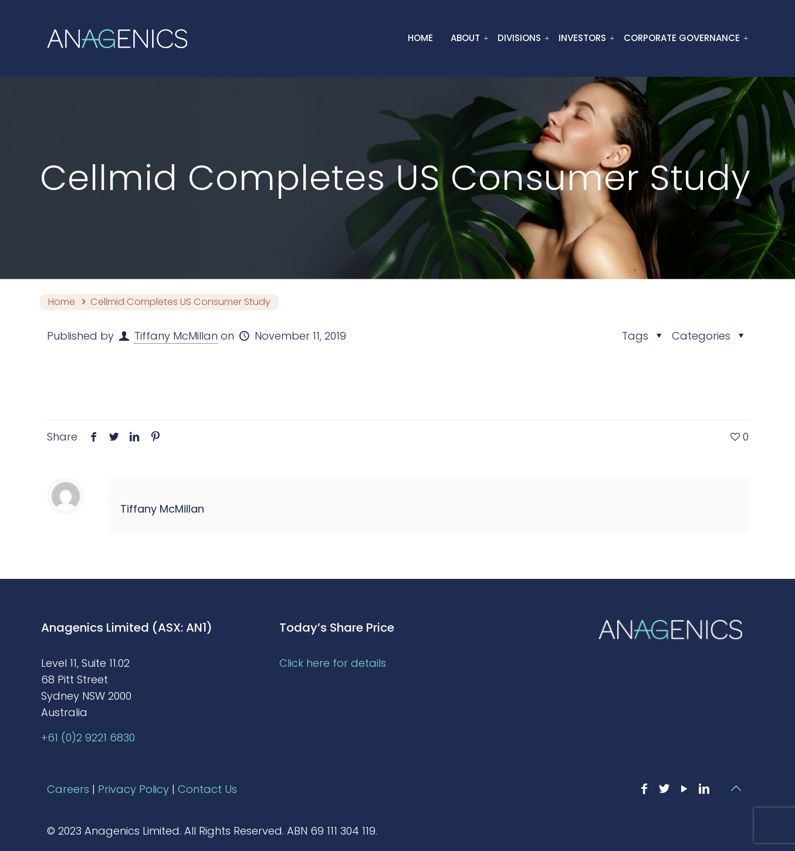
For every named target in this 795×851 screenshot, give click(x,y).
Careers (68, 789)
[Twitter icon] (664, 789)
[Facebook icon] (644, 789)
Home (61, 301)
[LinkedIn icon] (704, 789)
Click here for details (332, 663)
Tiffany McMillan (176, 335)
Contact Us (207, 789)
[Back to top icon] (736, 788)
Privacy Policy (133, 789)
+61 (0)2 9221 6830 (88, 737)
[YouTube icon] (684, 789)
